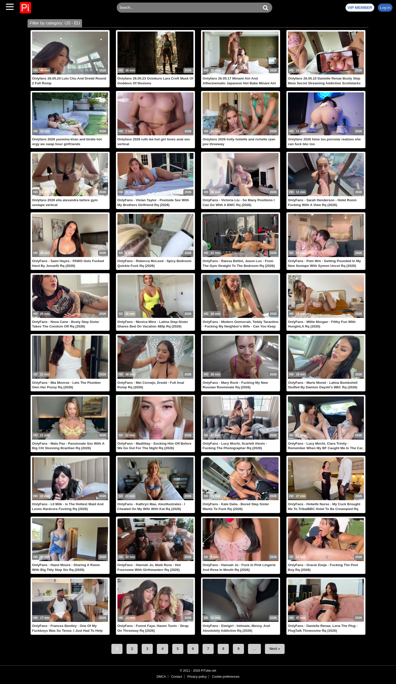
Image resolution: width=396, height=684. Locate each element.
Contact (176, 676)
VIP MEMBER (360, 7)
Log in (385, 7)
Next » (274, 649)
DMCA (161, 676)
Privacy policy (197, 676)
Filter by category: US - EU (55, 23)
